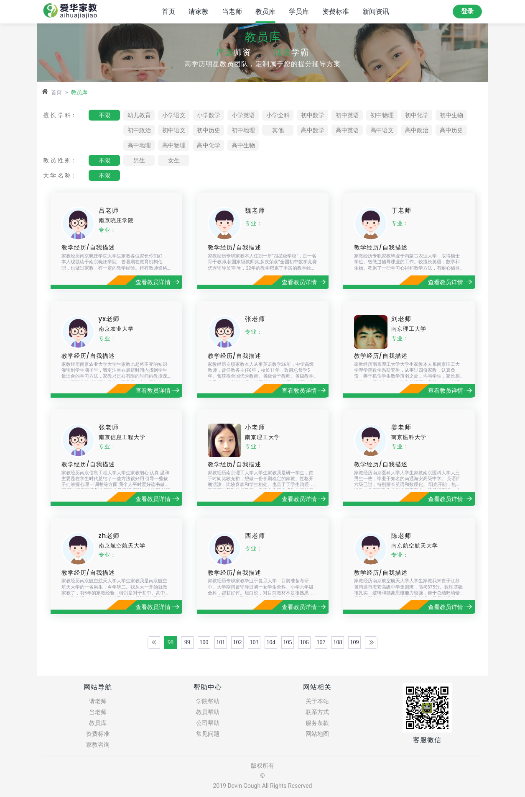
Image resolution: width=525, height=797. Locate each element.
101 (221, 642)
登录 (467, 11)
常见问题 (207, 733)
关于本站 (317, 701)
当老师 (232, 11)
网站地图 (317, 733)
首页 (168, 11)
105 (287, 642)
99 (187, 642)
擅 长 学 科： (59, 115)
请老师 (98, 701)
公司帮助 (207, 723)
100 (204, 642)
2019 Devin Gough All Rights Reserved (262, 785)
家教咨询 (98, 744)
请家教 (199, 11)
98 (170, 642)
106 (304, 642)
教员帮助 (207, 712)
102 (237, 642)
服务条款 (317, 723)
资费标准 (335, 11)
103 (254, 642)
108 (338, 642)
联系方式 (317, 712)
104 (271, 642)
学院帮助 (207, 701)
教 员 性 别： (59, 160)
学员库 (299, 11)
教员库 (265, 11)
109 (354, 642)
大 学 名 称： (59, 175)
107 (321, 642)
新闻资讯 (375, 11)
